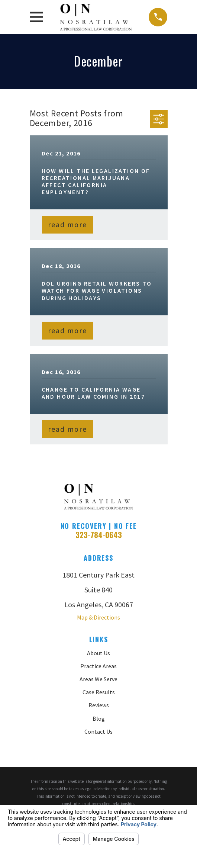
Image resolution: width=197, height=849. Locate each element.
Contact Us (98, 731)
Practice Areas (98, 666)
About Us (98, 653)
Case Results (99, 692)
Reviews (98, 705)
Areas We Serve (98, 679)
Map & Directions (98, 617)
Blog (99, 718)
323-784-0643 (98, 534)
